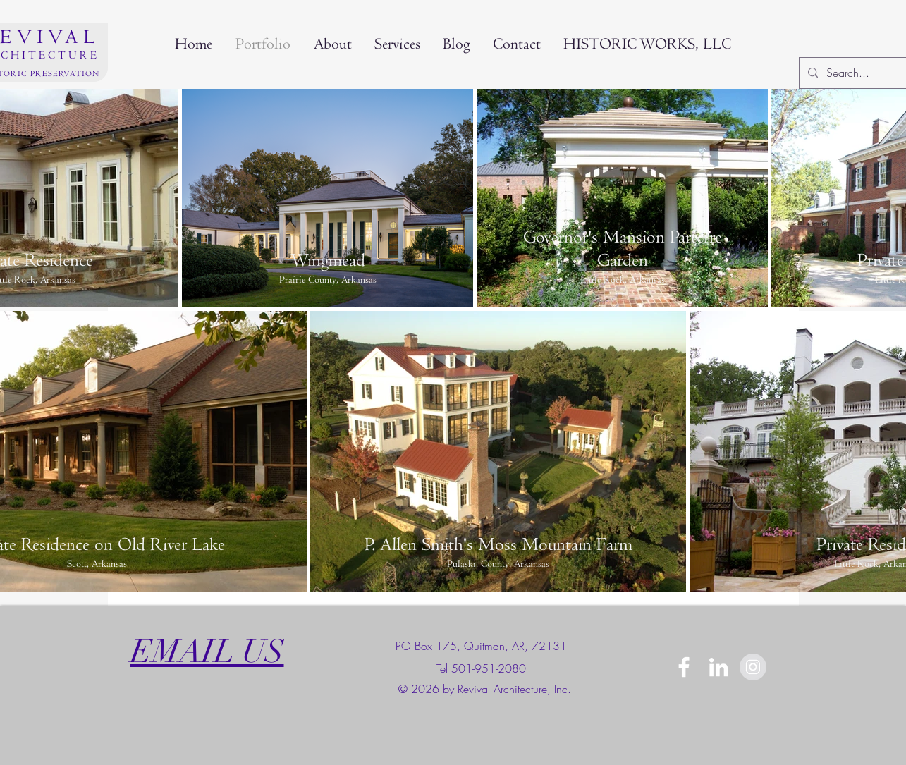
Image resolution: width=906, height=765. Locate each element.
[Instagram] (753, 667)
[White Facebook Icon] (684, 667)
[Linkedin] (718, 667)
